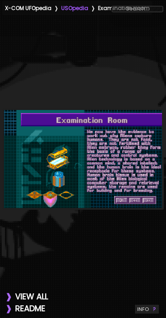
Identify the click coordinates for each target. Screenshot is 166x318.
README (30, 308)
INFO (147, 309)
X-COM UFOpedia (28, 8)
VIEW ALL (31, 296)
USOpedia (74, 8)
